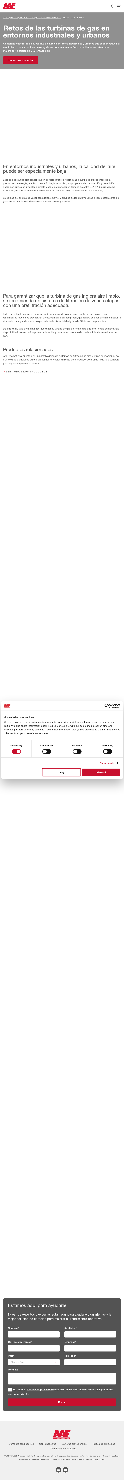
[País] (34, 1362)
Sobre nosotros (47, 1443)
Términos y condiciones (63, 1448)
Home (6, 18)
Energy (14, 18)
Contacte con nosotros (21, 1443)
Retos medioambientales (48, 18)
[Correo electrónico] (34, 1348)
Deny (61, 772)
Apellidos (70, 1328)
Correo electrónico (20, 1341)
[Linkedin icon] (58, 1470)
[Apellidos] (90, 1334)
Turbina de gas (27, 18)
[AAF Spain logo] (9, 6)
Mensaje (13, 1369)
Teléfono (70, 1355)
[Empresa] (90, 1348)
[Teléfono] (90, 1362)
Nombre (13, 1328)
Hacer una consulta (20, 60)
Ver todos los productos (27, 371)
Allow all (101, 772)
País (11, 1355)
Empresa (70, 1341)
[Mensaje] (62, 1378)
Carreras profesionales (74, 1443)
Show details (107, 763)
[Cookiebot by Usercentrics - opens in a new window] (106, 706)
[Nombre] (34, 1334)
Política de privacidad (40, 1389)
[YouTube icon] (65, 1470)
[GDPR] (10, 1389)
